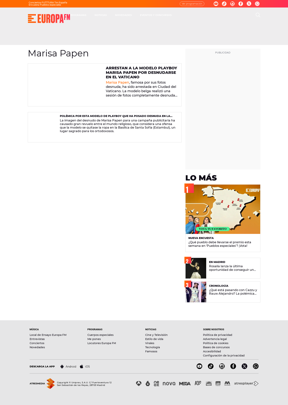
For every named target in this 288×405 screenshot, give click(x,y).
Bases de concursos (216, 347)
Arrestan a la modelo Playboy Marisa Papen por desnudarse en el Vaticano (141, 72)
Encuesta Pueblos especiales (45, 4)
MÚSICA (110, 14)
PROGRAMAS (131, 14)
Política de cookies (215, 343)
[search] (258, 15)
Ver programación (192, 3)
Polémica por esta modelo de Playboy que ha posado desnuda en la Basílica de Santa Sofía (115, 117)
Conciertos (37, 343)
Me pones (94, 339)
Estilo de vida (154, 339)
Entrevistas (37, 339)
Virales (149, 343)
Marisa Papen (117, 82)
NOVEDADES (176, 14)
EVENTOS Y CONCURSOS (209, 14)
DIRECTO (90, 14)
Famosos (151, 351)
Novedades (37, 347)
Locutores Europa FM (101, 343)
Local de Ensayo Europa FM (48, 335)
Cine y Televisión (156, 335)
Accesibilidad (212, 351)
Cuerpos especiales (100, 335)
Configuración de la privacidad (224, 355)
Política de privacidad (217, 335)
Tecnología (152, 347)
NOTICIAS (154, 14)
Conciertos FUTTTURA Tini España (48, 2)
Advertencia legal (215, 339)
